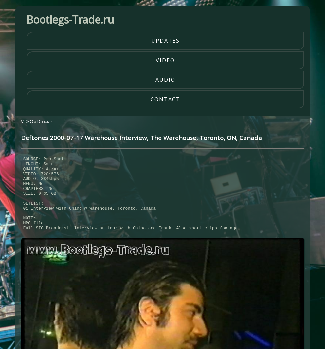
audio (165, 79)
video (165, 60)
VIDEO (27, 121)
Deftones (44, 121)
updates (165, 40)
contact (165, 99)
